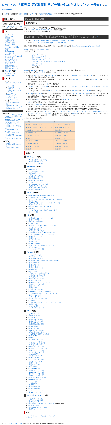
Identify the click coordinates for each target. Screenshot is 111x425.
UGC (65, 46)
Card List (10, 93)
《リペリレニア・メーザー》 (37, 268)
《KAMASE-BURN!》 (34, 379)
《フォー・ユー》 (33, 223)
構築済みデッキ (9, 41)
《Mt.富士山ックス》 (34, 169)
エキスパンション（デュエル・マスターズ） (42, 416)
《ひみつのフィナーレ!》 (12, 122)
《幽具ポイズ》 (33, 288)
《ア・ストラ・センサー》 (36, 352)
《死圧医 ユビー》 (33, 357)
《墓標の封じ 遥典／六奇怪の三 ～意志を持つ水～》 (44, 260)
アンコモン (30, 252)
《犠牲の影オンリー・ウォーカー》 (34, 130)
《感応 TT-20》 (32, 271)
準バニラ (94, 79)
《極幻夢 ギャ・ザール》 (36, 177)
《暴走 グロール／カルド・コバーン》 (40, 206)
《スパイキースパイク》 (35, 289)
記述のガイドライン (11, 60)
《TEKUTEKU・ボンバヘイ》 (37, 377)
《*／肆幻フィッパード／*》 (37, 343)
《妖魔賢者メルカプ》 (11, 143)
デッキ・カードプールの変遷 (13, 56)
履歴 (25, 14)
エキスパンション (10, 39)
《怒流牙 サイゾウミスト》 (36, 409)
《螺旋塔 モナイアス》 (35, 229)
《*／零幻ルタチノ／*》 (35, 345)
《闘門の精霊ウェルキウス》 (37, 173)
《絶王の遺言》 (33, 366)
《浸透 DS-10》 (33, 337)
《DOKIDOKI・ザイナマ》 (36, 372)
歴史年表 (7, 54)
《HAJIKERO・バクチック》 (37, 208)
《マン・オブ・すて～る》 (36, 249)
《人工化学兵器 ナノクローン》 (38, 171)
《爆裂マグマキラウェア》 (61, 132)
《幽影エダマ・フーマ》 (35, 286)
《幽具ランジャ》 (33, 238)
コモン (29, 311)
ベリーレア (30, 192)
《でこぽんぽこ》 (33, 383)
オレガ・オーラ (51, 75)
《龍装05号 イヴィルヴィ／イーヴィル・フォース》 (39, 127)
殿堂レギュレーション (14, 88)
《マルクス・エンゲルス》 (36, 359)
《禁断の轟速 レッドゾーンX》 (37, 407)
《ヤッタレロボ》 (33, 317)
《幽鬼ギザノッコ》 (34, 365)
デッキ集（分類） (10, 44)
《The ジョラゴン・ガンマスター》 (39, 160)
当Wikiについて (9, 36)
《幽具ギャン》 (33, 363)
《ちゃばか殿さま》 (34, 386)
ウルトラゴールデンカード (35, 395)
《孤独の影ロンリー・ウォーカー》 (63, 130)
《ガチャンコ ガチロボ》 (36, 400)
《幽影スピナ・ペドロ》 (35, 361)
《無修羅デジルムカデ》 (39, 60)
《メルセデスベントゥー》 (36, 308)
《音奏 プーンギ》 (37, 65)
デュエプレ (8, 71)
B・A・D (94, 95)
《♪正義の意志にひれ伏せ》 (36, 332)
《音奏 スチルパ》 (33, 262)
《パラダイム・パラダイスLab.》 (38, 348)
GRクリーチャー (45, 70)
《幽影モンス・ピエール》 (36, 284)
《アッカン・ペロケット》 (36, 374)
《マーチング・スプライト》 (13, 147)
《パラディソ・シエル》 (39, 56)
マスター (30, 102)
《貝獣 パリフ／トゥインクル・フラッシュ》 (42, 225)
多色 (34, 75)
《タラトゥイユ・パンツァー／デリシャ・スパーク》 (45, 302)
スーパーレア (31, 166)
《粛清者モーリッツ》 (60, 138)
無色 (37, 99)
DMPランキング (11, 95)
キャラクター (9, 57)
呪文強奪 (7, 131)
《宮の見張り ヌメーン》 (36, 339)
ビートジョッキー (44, 95)
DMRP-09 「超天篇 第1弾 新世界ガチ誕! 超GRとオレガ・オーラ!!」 (52, 4)
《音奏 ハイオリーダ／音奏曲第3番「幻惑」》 (42, 195)
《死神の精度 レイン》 (11, 129)
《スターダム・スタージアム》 (37, 188)
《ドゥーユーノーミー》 (35, 390)
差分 (20, 14)
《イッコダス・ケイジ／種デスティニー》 (41, 245)
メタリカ (30, 93)
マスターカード (36, 54)
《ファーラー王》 (33, 212)
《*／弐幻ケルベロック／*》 (37, 231)
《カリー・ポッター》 (35, 297)
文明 (6, 50)
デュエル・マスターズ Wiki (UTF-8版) (40, 30)
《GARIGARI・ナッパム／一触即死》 (39, 291)
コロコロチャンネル (12, 99)
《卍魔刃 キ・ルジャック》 (36, 180)
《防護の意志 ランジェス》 (36, 323)
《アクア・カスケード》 (12, 132)
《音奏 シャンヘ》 (33, 264)
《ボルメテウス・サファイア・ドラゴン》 (41, 403)
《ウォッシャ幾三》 (34, 388)
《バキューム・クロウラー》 (62, 140)
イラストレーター (10, 53)
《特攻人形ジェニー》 (35, 402)
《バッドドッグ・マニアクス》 (37, 299)
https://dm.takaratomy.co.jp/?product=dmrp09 (86, 46)
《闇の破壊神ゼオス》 (35, 178)
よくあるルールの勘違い (12, 47)
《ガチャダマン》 (37, 63)
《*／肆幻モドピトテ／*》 (36, 279)
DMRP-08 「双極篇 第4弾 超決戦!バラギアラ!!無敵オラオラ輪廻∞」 (54, 40)
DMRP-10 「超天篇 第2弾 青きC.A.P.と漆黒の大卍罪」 (50, 43)
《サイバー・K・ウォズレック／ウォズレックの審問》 (48, 61)
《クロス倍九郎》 (33, 306)
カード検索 (11, 86)
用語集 (7, 45)
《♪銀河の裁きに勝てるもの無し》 (39, 334)
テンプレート (9, 63)
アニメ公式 (9, 96)
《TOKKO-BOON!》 (34, 243)
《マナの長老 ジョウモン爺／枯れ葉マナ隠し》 (43, 210)
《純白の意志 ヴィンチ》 (36, 319)
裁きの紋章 (38, 93)
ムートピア (31, 86)
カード (46, 84)
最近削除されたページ (11, 68)
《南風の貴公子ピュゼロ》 (61, 146)
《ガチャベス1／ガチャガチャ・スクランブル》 (43, 293)
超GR (26, 70)
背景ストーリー (9, 51)
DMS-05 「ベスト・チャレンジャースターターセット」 (14, 119)
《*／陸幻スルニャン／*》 (36, 277)
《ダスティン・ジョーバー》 (37, 314)
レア (28, 215)
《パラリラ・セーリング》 (36, 350)
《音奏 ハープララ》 (34, 220)
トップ (5, 14)
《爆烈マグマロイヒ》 (31, 132)
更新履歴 (7, 38)
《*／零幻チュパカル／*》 (36, 346)
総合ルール (11, 87)
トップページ (9, 35)
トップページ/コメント (11, 123)
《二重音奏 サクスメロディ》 (37, 197)
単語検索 (42, 14)
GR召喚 (33, 70)
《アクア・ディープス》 (35, 227)
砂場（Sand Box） (10, 65)
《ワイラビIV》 (33, 381)
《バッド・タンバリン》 (60, 143)
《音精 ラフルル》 (33, 405)
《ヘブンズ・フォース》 (35, 398)
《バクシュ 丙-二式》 (34, 280)
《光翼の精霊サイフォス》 (61, 135)
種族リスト (8, 48)
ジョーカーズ (104, 86)
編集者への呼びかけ (11, 59)
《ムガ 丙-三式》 (33, 354)
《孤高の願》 (57, 149)
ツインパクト (41, 72)
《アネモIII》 (32, 300)
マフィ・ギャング (78, 93)
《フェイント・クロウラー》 (33, 140)
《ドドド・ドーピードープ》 (81, 111)
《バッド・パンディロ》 (31, 143)
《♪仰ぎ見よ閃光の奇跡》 (36, 221)
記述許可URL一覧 (10, 62)
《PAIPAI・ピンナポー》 (35, 376)
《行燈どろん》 (33, 242)
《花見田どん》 (33, 304)
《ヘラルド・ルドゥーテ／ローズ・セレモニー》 (43, 234)
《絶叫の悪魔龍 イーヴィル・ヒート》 (64, 127)
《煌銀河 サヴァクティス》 (36, 162)
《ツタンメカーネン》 (35, 255)
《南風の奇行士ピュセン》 (32, 146)
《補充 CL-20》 (33, 269)
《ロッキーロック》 (34, 240)
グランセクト (44, 86)
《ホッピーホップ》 (34, 368)
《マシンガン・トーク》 (35, 257)
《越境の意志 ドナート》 (36, 321)
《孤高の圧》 (28, 149)
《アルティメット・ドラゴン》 (62, 124)
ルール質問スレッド (12, 105)
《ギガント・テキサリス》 (43, 113)
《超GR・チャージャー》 (36, 392)
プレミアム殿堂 (9, 134)
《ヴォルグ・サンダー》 (78, 75)
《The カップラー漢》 (35, 315)
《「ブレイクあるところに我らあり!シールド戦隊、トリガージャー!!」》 (13, 116)
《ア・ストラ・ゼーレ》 (35, 163)
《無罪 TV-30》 (33, 335)
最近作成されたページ (11, 66)
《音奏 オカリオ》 (33, 328)
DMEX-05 (39, 104)
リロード (33, 14)
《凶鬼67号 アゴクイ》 (35, 236)
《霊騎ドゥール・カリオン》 (13, 125)
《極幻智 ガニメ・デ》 (35, 201)
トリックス (83, 86)
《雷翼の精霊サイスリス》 (32, 135)
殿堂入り (90, 75)
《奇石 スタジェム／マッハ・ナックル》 (41, 218)
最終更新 (49, 14)
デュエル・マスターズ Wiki (14, 423)
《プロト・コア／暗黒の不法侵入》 (39, 273)
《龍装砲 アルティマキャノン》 (33, 124)
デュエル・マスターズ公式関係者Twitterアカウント (14, 107)
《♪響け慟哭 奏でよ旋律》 (36, 330)
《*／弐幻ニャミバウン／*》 (37, 275)
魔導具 (88, 93)
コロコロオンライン (12, 98)
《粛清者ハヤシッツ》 (31, 138)
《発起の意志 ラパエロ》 (36, 259)
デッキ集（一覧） (10, 42)
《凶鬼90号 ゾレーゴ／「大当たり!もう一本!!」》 (43, 232)
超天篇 (26, 49)
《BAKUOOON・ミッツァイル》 (41, 58)
